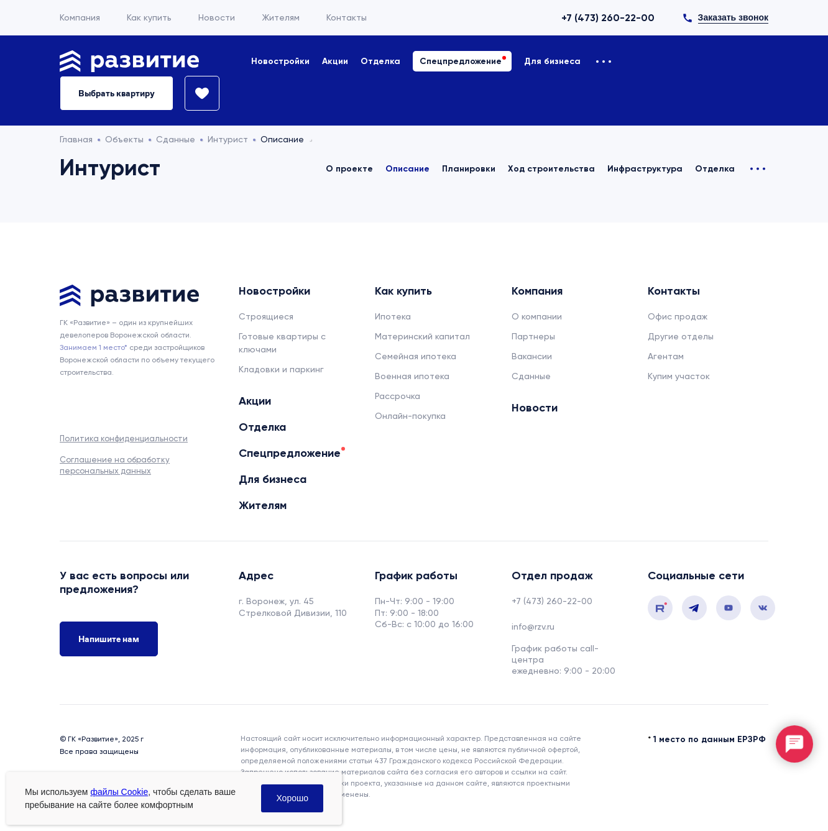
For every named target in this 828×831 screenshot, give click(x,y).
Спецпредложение (461, 61)
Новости (216, 17)
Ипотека (393, 316)
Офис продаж (677, 316)
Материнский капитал (422, 336)
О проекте (349, 168)
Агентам (666, 356)
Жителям (281, 17)
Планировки (468, 168)
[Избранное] (196, 93)
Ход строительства (551, 168)
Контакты (346, 17)
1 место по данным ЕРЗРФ (709, 739)
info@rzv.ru (533, 626)
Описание (407, 168)
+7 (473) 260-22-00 (608, 18)
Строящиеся (266, 316)
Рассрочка (397, 396)
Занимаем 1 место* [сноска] (93, 347)
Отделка (380, 61)
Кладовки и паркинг (281, 369)
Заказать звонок (733, 17)
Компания (80, 17)
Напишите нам (108, 639)
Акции (335, 61)
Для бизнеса (552, 61)
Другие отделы (681, 336)
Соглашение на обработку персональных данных (115, 465)
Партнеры (533, 336)
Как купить (149, 17)
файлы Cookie (119, 792)
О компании (537, 316)
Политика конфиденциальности (124, 438)
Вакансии (532, 356)
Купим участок (679, 376)
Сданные (531, 376)
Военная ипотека (412, 376)
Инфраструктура (645, 168)
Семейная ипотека (415, 356)
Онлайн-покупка (410, 416)
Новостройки (280, 61)
